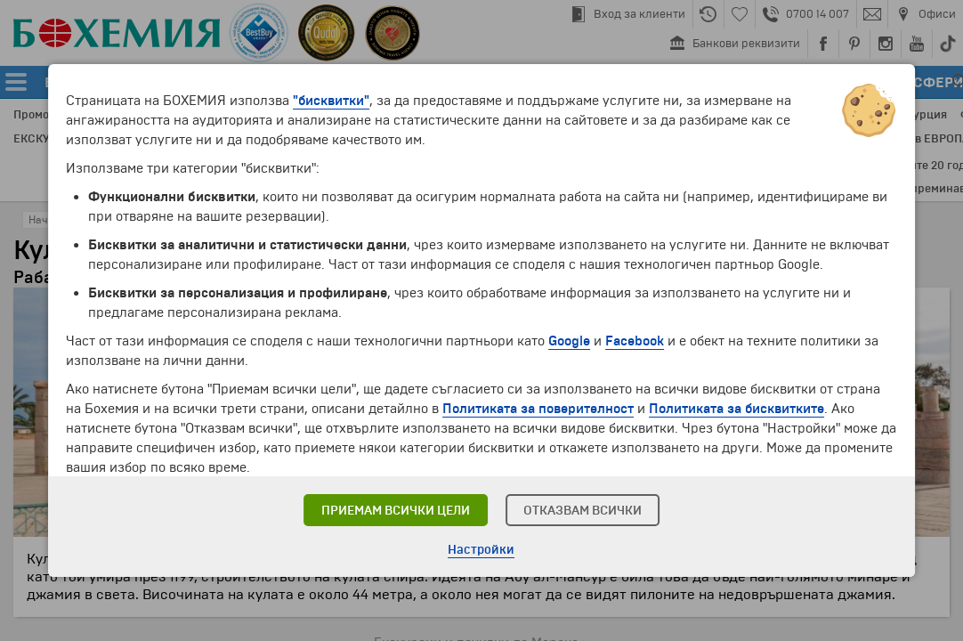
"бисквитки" (331, 101)
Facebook (634, 341)
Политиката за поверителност (538, 409)
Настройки (481, 549)
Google (569, 341)
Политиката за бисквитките (736, 409)
